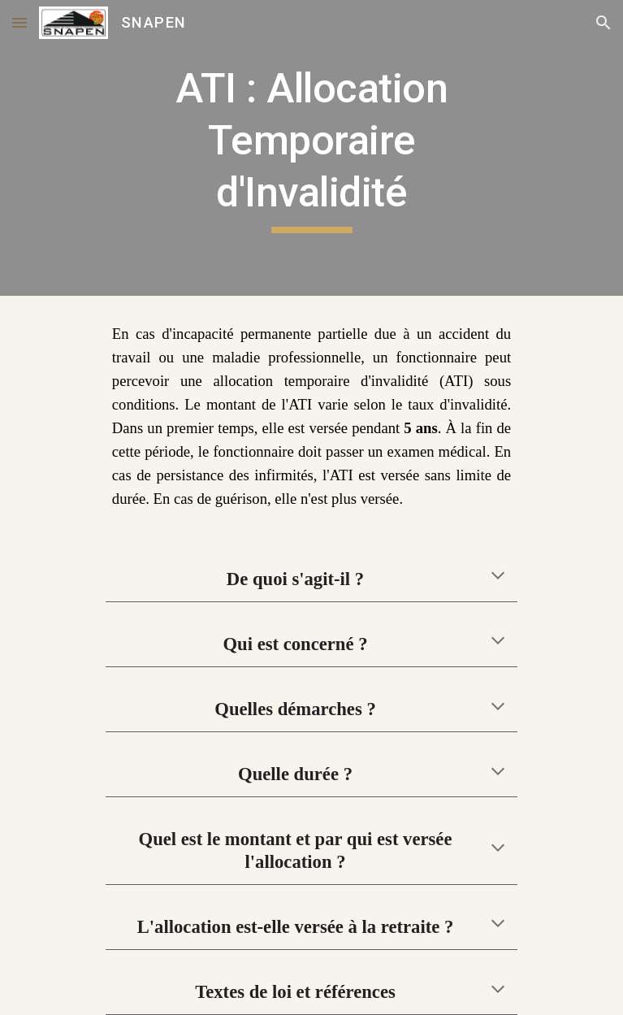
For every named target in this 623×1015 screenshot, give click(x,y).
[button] (19, 22)
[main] (311, 148)
